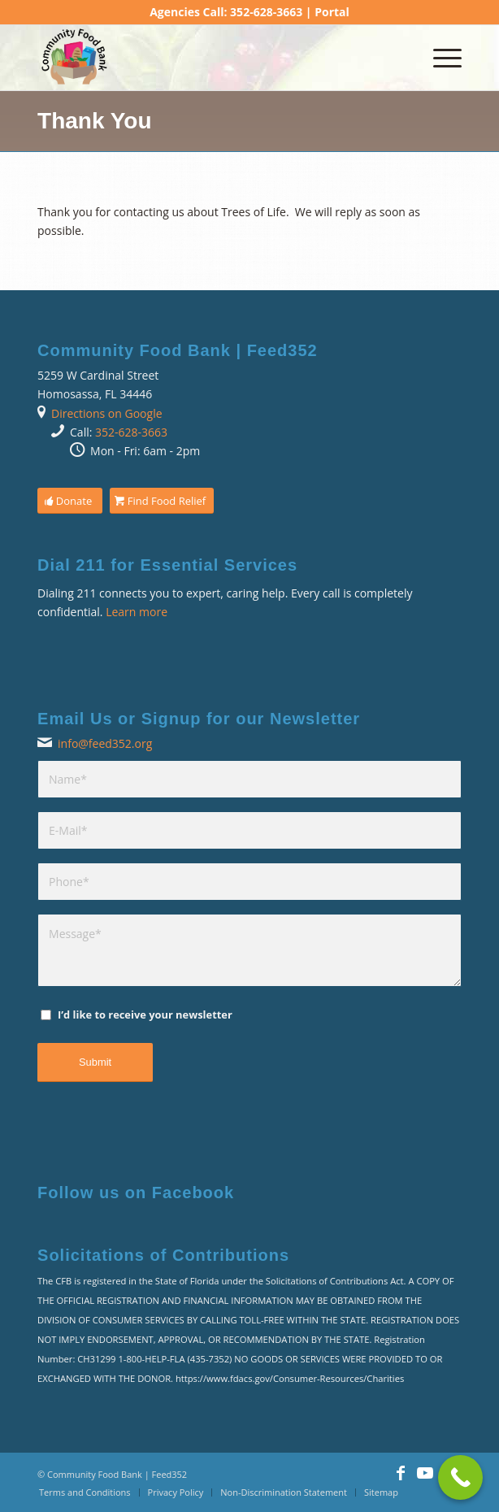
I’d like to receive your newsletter (145, 1014)
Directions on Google (107, 413)
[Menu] (439, 57)
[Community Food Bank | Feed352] (207, 57)
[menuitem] (439, 57)
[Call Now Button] (460, 1477)
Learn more (136, 611)
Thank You (94, 120)
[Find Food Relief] (162, 501)
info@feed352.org (105, 743)
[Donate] (69, 501)
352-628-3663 (131, 432)
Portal (332, 12)
